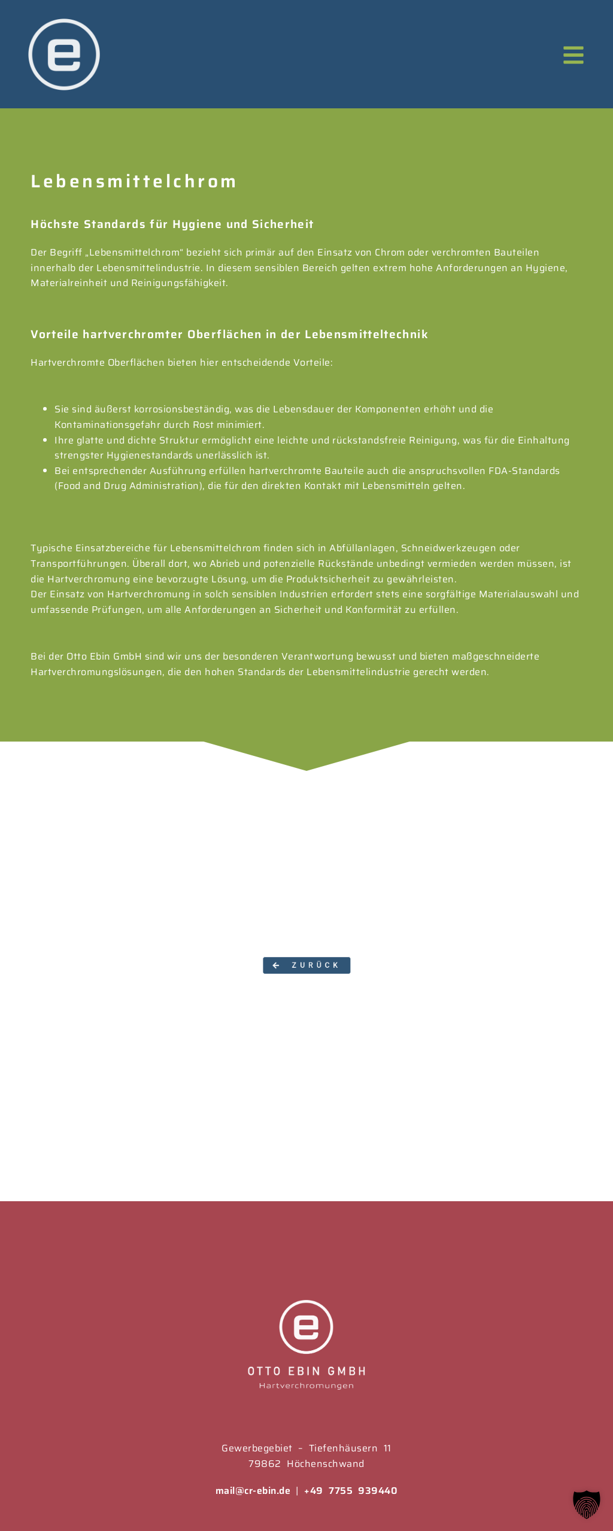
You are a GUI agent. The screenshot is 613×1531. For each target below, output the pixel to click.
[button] (306, 965)
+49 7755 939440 (350, 1490)
